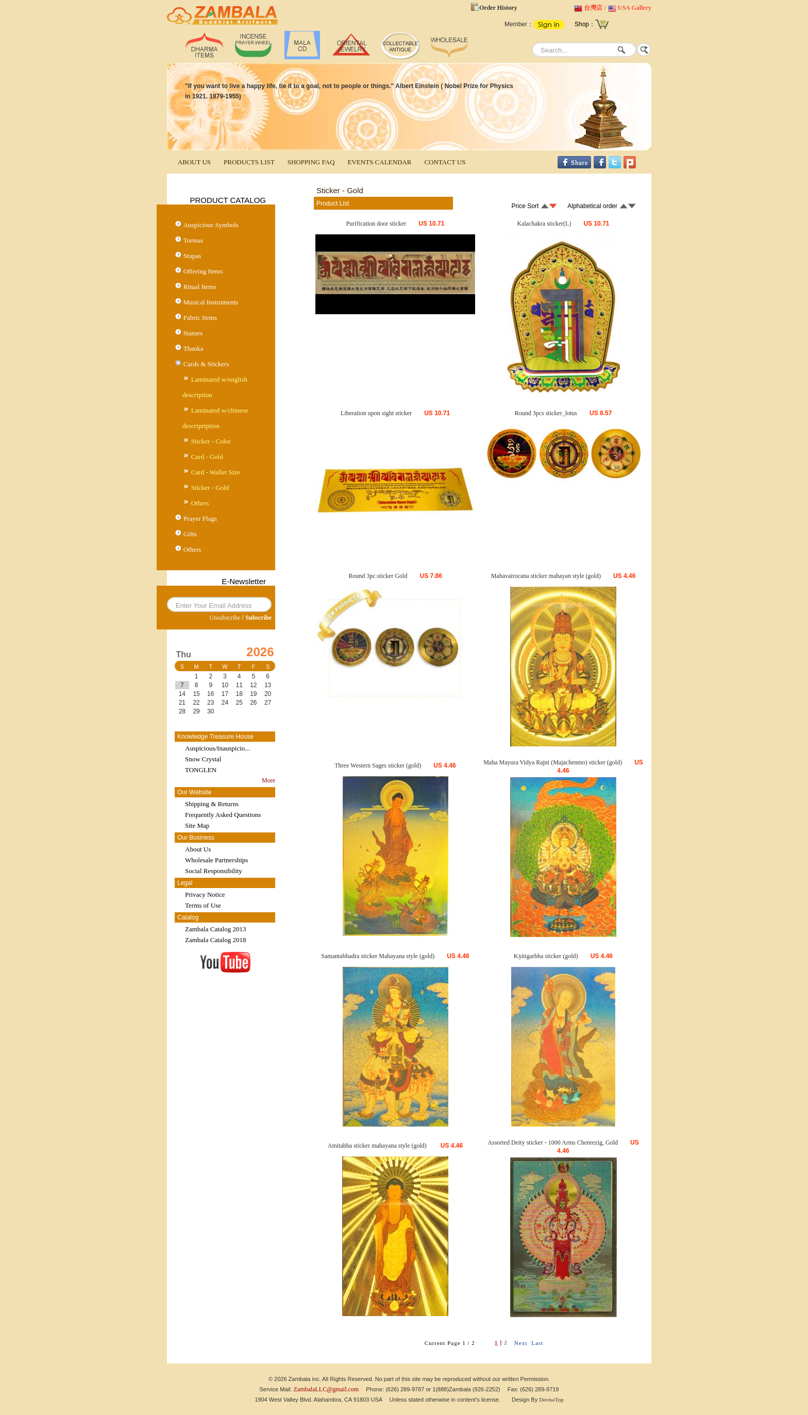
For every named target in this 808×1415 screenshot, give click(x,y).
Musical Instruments (211, 302)
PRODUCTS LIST (249, 162)
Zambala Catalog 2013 (215, 929)
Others (200, 503)
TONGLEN (200, 770)
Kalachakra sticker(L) (544, 223)
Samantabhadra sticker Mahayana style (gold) (377, 956)
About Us (198, 849)
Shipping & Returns (212, 804)
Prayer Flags (200, 518)
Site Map (197, 825)
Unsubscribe (224, 617)
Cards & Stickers (206, 364)
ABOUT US (194, 162)
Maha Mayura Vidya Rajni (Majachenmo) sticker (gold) (552, 762)
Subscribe (258, 617)
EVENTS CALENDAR (380, 162)
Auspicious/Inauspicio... (217, 748)
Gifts (190, 534)
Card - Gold (207, 457)
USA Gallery (634, 7)
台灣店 (593, 7)
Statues (193, 333)
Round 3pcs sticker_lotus (546, 413)
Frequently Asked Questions (223, 815)
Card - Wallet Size (215, 472)
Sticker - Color (211, 441)
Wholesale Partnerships (216, 860)
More (268, 780)
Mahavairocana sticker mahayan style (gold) (546, 575)
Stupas (192, 256)
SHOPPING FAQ (311, 162)
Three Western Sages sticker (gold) (377, 765)
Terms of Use (203, 905)
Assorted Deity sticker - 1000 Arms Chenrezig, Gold (552, 1142)
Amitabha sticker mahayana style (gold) (378, 1145)
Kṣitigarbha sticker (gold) (546, 956)
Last (537, 1343)
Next (520, 1343)
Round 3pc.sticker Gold (377, 575)
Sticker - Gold (210, 487)
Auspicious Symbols (211, 225)
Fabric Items (200, 317)
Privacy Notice (205, 894)
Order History (498, 7)
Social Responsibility (213, 871)
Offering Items (203, 271)
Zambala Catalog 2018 (215, 940)
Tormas (193, 240)
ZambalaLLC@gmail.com (326, 1389)
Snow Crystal (203, 759)
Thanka (193, 348)
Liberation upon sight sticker (376, 413)
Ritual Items (199, 287)
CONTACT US (444, 162)
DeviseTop (551, 1399)
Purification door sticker (376, 223)
